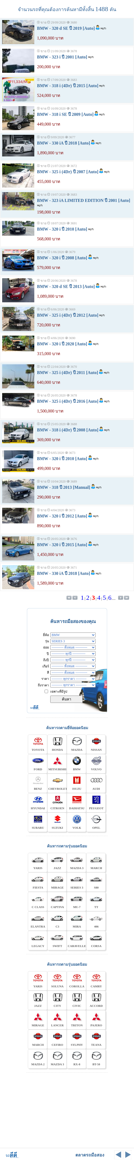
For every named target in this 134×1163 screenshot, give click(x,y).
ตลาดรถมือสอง (89, 1155)
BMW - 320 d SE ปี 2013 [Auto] (66, 286)
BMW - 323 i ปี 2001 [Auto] (62, 57)
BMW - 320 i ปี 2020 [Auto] (62, 344)
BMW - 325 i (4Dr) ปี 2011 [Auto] (67, 372)
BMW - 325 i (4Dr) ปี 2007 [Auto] (67, 171)
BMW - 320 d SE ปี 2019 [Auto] (66, 28)
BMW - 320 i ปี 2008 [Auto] (62, 257)
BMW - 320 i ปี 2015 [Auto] (62, 544)
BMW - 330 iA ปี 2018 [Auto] (63, 143)
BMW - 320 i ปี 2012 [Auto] (62, 516)
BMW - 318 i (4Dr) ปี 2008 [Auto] (67, 430)
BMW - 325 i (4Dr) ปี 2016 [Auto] (67, 401)
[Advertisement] (67, 1109)
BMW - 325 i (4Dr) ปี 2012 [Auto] (67, 315)
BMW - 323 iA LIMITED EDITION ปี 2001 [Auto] (83, 200)
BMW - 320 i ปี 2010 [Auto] (62, 229)
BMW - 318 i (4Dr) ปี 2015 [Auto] (67, 85)
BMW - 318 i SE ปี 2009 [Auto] (65, 114)
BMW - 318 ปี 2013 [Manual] (63, 487)
